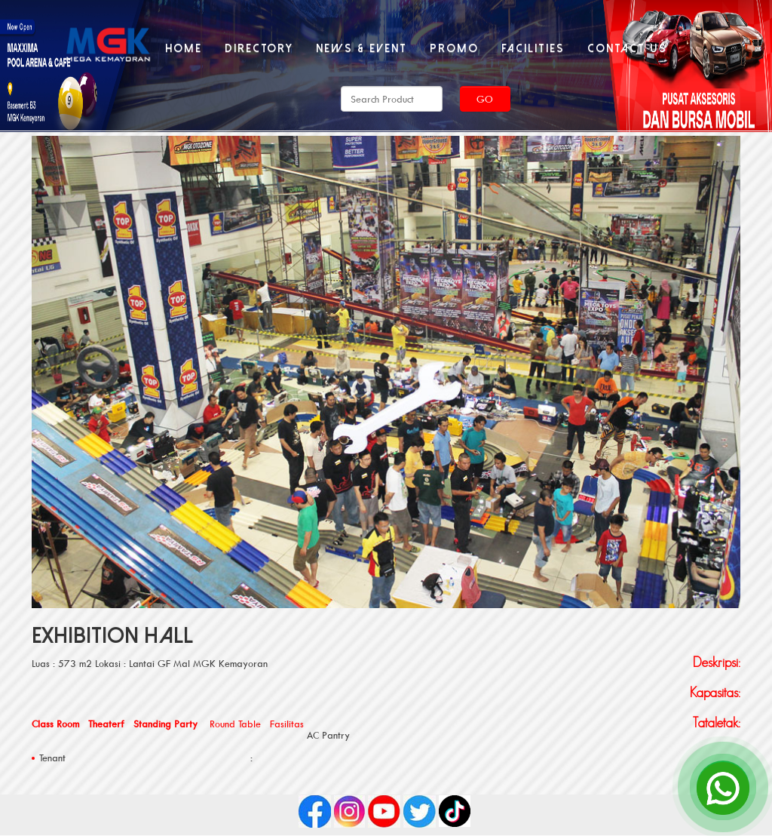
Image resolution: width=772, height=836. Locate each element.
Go (484, 99)
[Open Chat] (723, 787)
